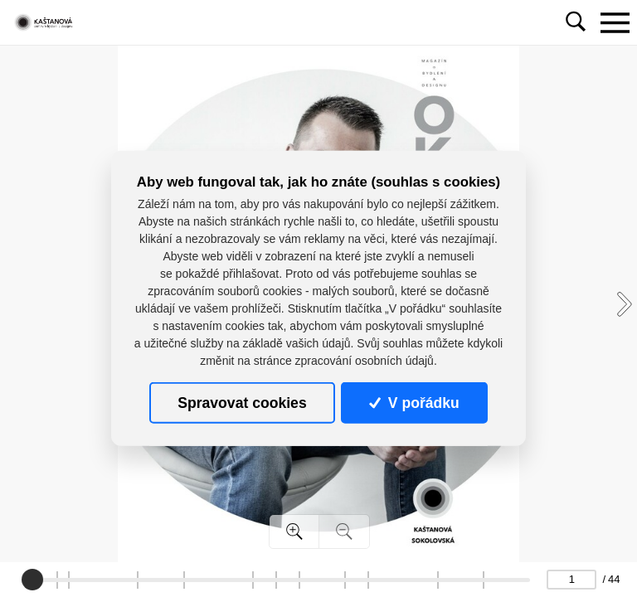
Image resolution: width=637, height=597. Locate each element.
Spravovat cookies (241, 403)
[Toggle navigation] (614, 22)
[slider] (32, 579)
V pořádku (414, 403)
